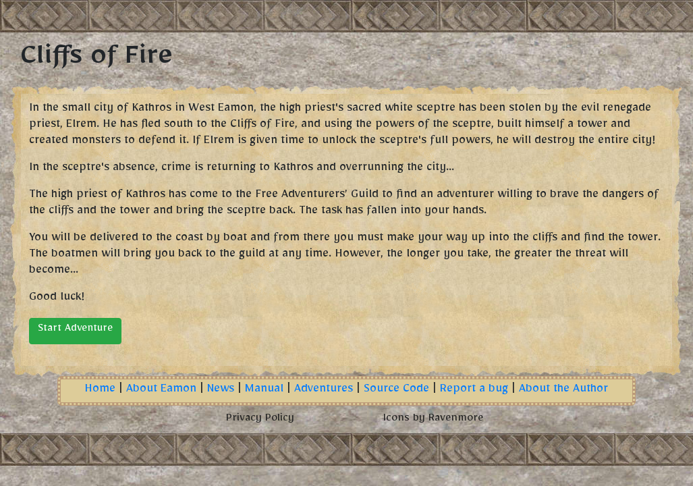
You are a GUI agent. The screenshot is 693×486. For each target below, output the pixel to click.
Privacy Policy (260, 420)
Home (99, 391)
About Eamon (161, 391)
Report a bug (474, 391)
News (220, 391)
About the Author (563, 391)
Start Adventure (75, 330)
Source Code (396, 391)
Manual (264, 391)
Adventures (323, 391)
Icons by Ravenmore (433, 420)
